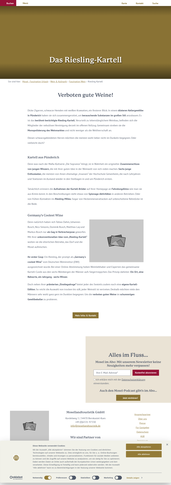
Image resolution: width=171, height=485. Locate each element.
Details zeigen (133, 480)
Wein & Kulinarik (58, 81)
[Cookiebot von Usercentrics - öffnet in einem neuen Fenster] (16, 480)
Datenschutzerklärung (133, 379)
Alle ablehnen (144, 456)
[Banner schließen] (167, 447)
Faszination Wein (77, 81)
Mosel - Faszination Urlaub (35, 81)
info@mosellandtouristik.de (85, 425)
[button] (8, 3)
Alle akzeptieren (144, 449)
